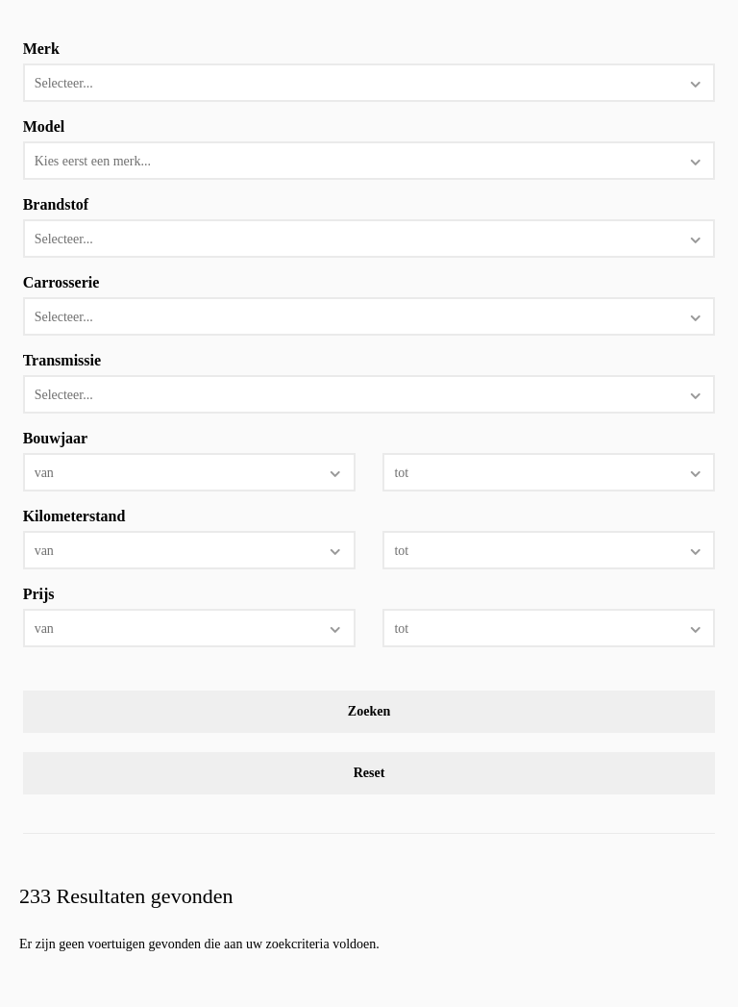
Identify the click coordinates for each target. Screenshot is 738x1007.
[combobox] (369, 82)
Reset (369, 773)
